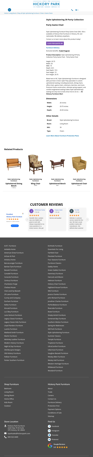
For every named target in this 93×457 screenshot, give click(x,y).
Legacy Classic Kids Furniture (15, 322)
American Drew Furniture (14, 253)
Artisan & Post (9, 256)
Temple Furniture (54, 339)
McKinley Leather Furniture (14, 339)
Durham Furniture (11, 301)
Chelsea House (10, 287)
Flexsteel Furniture (55, 256)
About (50, 388)
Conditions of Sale (55, 413)
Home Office (9, 399)
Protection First (53, 406)
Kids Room (8, 402)
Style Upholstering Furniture (14, 180)
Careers (51, 395)
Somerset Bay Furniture (57, 319)
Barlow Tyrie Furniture (12, 267)
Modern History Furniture (14, 343)
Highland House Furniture (58, 287)
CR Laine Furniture (11, 294)
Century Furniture (11, 280)
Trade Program (64, 51)
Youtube (55, 435)
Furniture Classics (54, 263)
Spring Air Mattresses (56, 326)
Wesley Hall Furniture (56, 360)
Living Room (9, 392)
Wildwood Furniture (55, 367)
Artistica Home (9, 260)
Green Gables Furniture (57, 270)
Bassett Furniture (10, 270)
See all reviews (15, 225)
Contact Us (52, 399)
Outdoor (7, 406)
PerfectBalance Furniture (57, 305)
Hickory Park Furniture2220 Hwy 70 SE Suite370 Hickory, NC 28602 (16, 428)
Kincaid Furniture (10, 308)
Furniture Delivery (52, 48)
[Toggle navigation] (9, 9)
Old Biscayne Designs (12, 350)
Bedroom (7, 388)
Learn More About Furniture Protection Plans (62, 136)
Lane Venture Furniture (13, 315)
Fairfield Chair (53, 253)
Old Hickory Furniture (12, 353)
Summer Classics (54, 336)
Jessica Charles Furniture (57, 294)
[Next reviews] (87, 219)
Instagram (55, 431)
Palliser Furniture (10, 357)
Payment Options (54, 409)
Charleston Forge (10, 284)
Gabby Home (53, 267)
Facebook (55, 426)
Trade (50, 392)
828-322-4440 (13, 437)
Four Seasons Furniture (57, 260)
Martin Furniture (10, 336)
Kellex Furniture (10, 305)
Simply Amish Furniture (57, 315)
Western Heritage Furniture (58, 364)
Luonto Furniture (10, 329)
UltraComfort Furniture (56, 346)
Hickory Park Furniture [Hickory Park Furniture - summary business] (14, 217)
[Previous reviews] (27, 219)
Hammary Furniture (55, 274)
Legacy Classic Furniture (13, 319)
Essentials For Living (55, 249)
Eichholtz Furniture (55, 246)
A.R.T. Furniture (10, 246)
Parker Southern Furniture (14, 360)
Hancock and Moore (55, 277)
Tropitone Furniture (55, 343)
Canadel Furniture (11, 274)
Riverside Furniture (55, 308)
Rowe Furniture (54, 312)
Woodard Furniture (55, 371)
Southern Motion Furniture (58, 322)
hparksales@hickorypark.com (19, 433)
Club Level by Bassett (12, 291)
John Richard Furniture (56, 298)
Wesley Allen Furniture (56, 357)
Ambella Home (10, 249)
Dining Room (9, 395)
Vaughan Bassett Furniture (58, 353)
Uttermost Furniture (55, 350)
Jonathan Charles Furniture (58, 301)
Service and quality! (55, 218)
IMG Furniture (53, 291)
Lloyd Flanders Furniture (13, 326)
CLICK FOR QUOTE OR (55, 43)
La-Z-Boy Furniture (11, 312)
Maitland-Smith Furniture (13, 332)
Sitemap (51, 416)
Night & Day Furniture (12, 346)
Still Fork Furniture (55, 329)
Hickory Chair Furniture (57, 284)
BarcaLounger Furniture (13, 263)
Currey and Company (12, 298)
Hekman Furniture (55, 280)
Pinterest (55, 439)
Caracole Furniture (11, 277)
